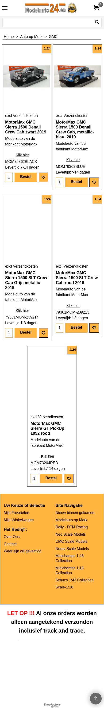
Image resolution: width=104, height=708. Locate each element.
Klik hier (22, 155)
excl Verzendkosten (21, 116)
